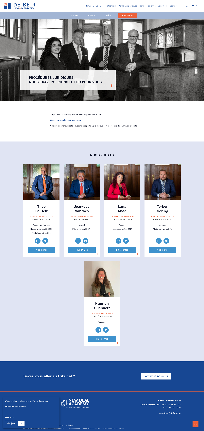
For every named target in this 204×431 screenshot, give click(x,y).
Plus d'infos (41, 249)
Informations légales (65, 425)
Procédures (127, 15)
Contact (173, 6)
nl (196, 6)
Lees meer (9, 417)
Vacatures (162, 6)
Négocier (92, 15)
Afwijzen (11, 423)
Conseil (74, 15)
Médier (109, 15)
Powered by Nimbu (116, 428)
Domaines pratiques (127, 6)
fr (193, 6)
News (141, 6)
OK (21, 423)
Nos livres (151, 6)
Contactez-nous (156, 376)
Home (88, 6)
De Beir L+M (98, 6)
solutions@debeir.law (170, 413)
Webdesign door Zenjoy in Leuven (95, 428)
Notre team (111, 6)
